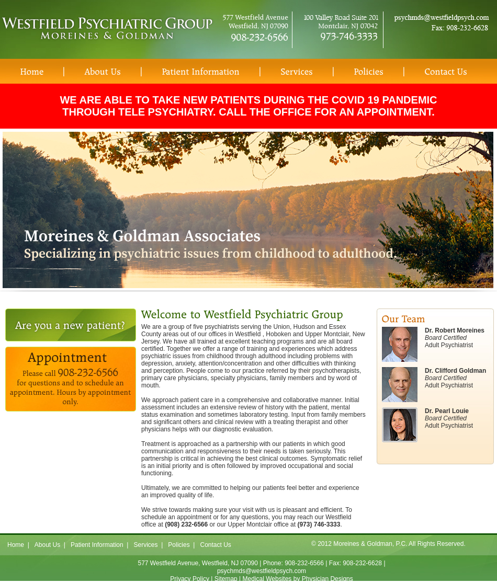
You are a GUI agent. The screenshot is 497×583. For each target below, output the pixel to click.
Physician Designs (327, 578)
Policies (178, 544)
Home (15, 544)
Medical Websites (267, 578)
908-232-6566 (304, 563)
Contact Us (215, 544)
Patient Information (97, 544)
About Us (47, 544)
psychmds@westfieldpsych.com (261, 571)
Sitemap (226, 578)
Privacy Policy (189, 578)
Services (146, 544)
